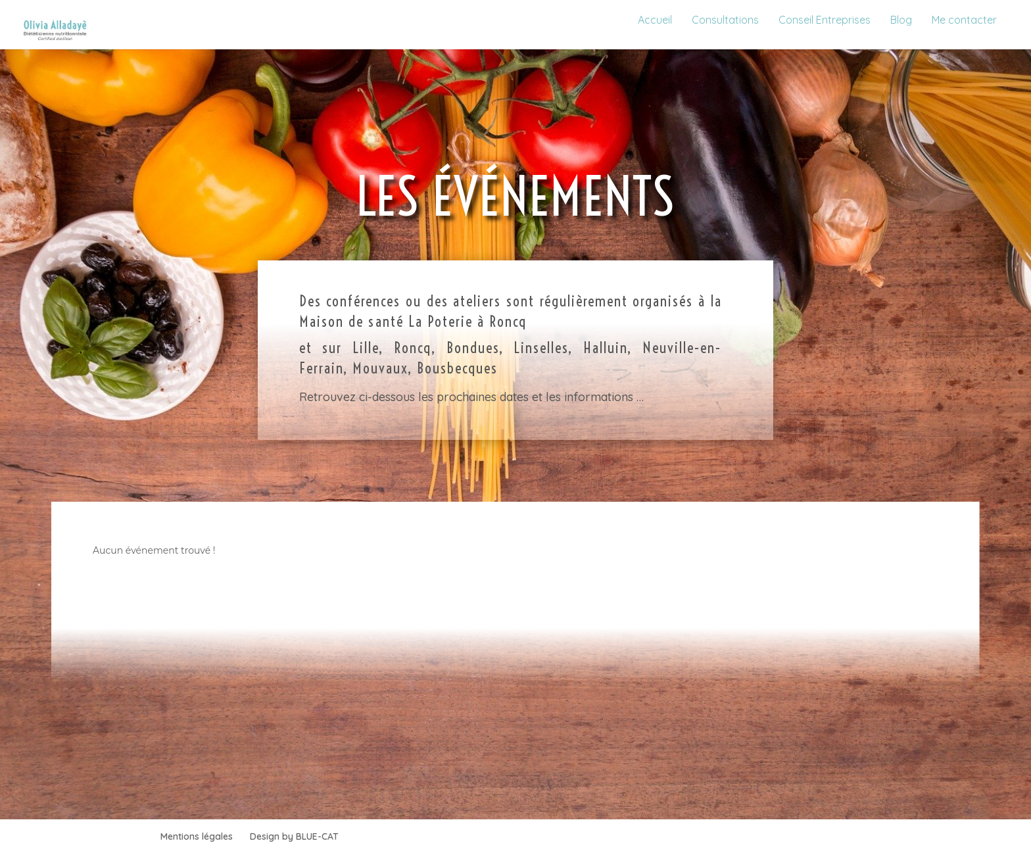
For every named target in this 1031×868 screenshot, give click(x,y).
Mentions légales (196, 836)
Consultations (725, 19)
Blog (901, 19)
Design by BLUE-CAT (294, 836)
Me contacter (964, 19)
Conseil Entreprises (825, 19)
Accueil (655, 19)
